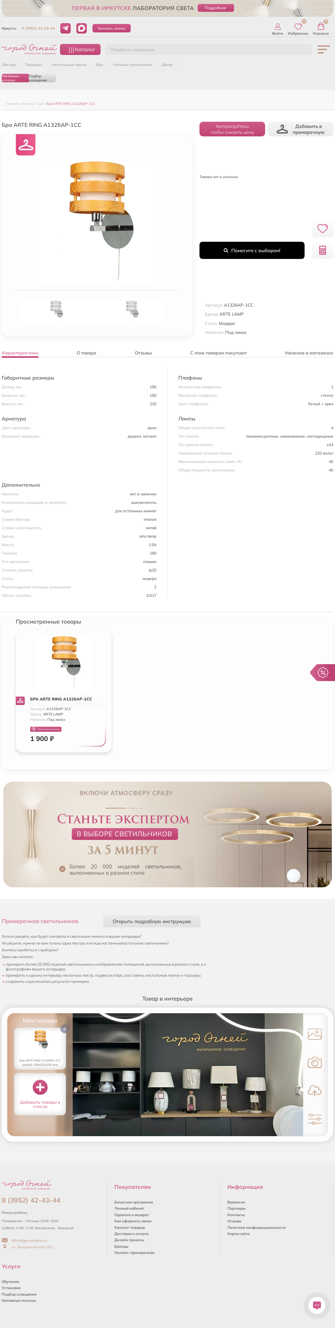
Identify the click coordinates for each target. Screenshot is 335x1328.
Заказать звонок (112, 28)
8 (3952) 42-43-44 (38, 28)
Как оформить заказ (133, 1221)
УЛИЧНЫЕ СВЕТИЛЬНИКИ (132, 64)
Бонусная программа (133, 1202)
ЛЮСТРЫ (9, 64)
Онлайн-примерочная (134, 1252)
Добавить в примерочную (301, 129)
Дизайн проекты (129, 1240)
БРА (99, 64)
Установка (11, 1287)
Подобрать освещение (132, 49)
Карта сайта (238, 1233)
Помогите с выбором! (252, 250)
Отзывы (234, 1221)
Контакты (236, 1214)
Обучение (10, 1281)
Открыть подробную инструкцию (152, 921)
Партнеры (236, 1208)
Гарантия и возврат (131, 1214)
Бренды (121, 1246)
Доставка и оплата (131, 1233)
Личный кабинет (129, 1208)
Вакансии (236, 1202)
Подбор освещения (38, 78)
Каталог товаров (129, 1227)
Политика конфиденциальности (256, 1227)
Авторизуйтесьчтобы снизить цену (232, 129)
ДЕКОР (167, 64)
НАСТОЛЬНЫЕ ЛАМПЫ (69, 64)
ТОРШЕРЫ (33, 64)
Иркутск (9, 28)
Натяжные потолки (10, 78)
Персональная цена (45, 729)
